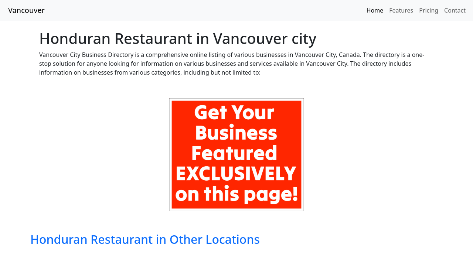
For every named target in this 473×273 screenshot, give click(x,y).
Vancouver (26, 10)
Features (401, 10)
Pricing (428, 10)
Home (375, 10)
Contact (455, 10)
